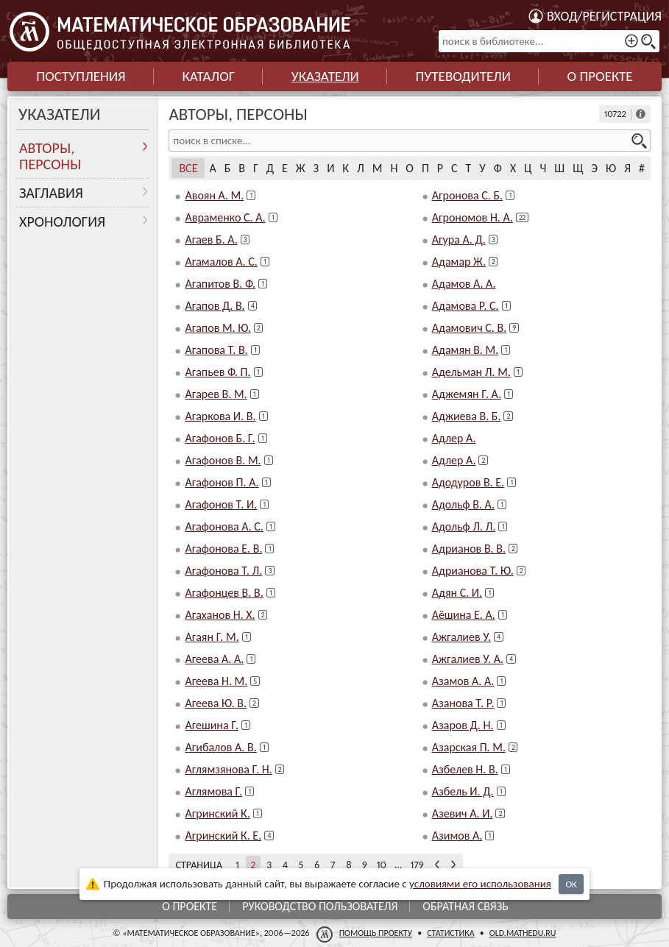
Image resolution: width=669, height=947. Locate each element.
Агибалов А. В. (220, 747)
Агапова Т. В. (216, 350)
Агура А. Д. (459, 239)
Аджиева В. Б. (466, 416)
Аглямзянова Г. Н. (228, 769)
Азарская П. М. (469, 747)
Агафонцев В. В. (224, 593)
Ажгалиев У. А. (467, 659)
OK (570, 884)
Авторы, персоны (50, 156)
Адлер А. (454, 438)
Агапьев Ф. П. (217, 372)
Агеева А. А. (214, 659)
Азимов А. (457, 836)
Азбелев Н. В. (465, 769)
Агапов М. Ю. (218, 328)
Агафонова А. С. (224, 526)
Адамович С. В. (469, 328)
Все (188, 168)
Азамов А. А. (463, 681)
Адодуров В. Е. (468, 482)
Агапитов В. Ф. (220, 284)
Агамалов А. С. (221, 262)
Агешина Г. (211, 725)
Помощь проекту (376, 933)
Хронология (62, 221)
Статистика (451, 933)
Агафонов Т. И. (221, 504)
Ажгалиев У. (461, 637)
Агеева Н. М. (216, 681)
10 (381, 865)
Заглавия (51, 193)
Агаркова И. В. (220, 416)
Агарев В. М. (216, 394)
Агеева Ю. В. (216, 703)
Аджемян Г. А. (466, 394)
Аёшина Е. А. (463, 615)
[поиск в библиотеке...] (549, 41)
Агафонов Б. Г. (220, 438)
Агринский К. (217, 813)
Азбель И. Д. (463, 791)
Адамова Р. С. (465, 306)
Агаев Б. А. (211, 239)
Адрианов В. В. (469, 549)
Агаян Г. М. (211, 637)
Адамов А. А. (464, 284)
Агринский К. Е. (223, 836)
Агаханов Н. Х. (220, 615)
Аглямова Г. (213, 791)
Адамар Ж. (459, 262)
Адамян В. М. (465, 350)
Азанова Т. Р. (463, 703)
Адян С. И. (457, 593)
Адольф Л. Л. (464, 526)
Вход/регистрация (604, 16)
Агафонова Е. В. (223, 549)
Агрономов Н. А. (472, 217)
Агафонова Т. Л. (223, 571)
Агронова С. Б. (467, 195)
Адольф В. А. (463, 504)
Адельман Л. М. (471, 372)
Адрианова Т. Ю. (473, 571)
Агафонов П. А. (221, 482)
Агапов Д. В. (214, 306)
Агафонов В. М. (223, 460)
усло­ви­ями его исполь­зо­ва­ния (480, 883)
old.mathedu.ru (522, 933)
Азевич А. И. (462, 813)
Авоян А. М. (214, 195)
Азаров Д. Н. (463, 725)
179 (417, 865)
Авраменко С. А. (225, 217)
